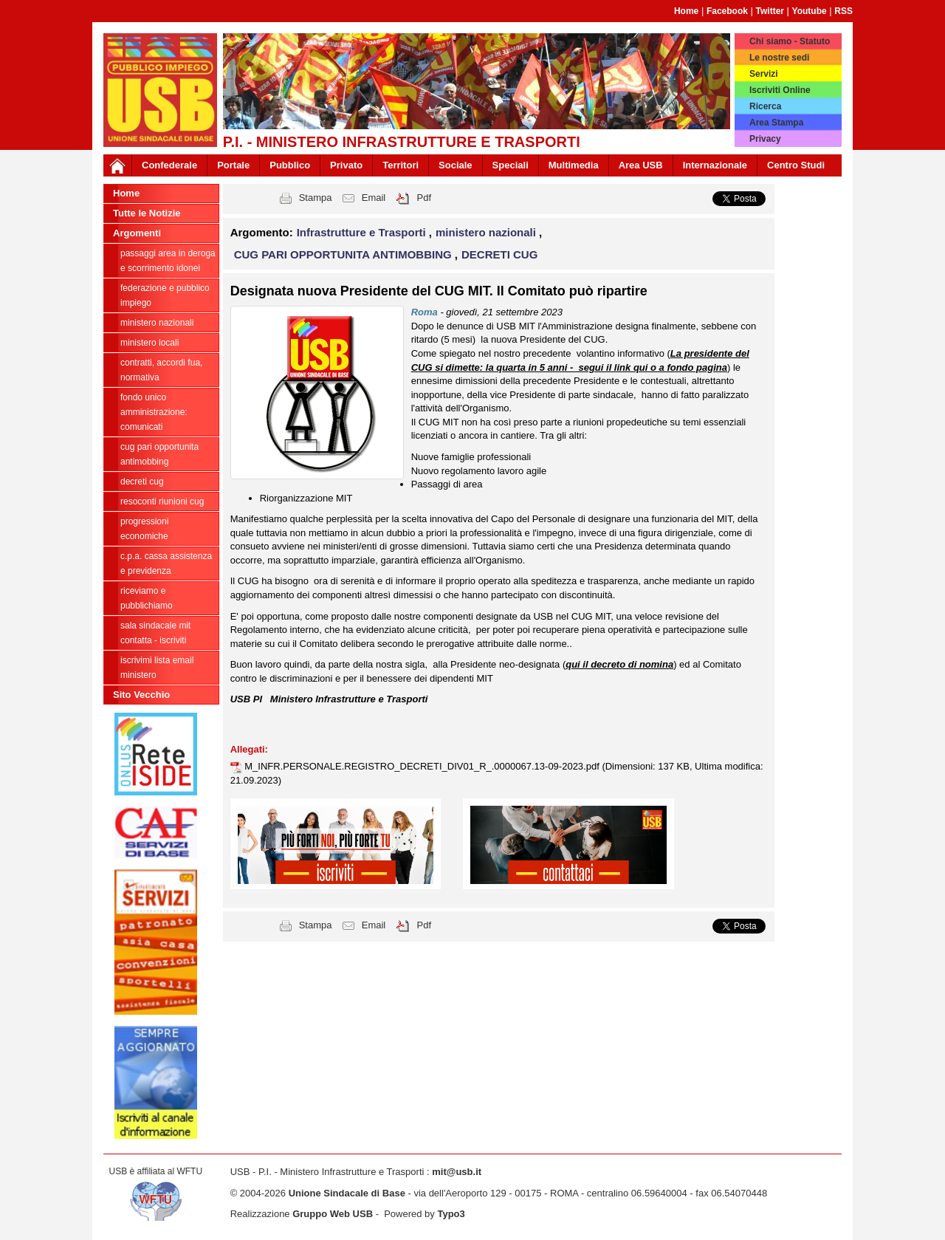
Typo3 (450, 1213)
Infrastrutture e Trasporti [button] (363, 232)
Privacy (765, 139)
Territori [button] (400, 165)
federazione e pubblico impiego (165, 295)
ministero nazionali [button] (487, 232)
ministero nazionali (156, 323)
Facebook (727, 11)
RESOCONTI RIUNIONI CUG (162, 501)
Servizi (763, 74)
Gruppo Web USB (332, 1213)
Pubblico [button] (289, 165)
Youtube (809, 11)
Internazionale (715, 165)
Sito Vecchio (141, 694)
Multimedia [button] (574, 165)
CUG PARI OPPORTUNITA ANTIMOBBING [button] (344, 254)
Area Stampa (776, 122)
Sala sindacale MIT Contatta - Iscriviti (155, 632)
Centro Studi (796, 165)
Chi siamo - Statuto (789, 41)
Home (686, 11)
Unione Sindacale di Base (347, 1193)
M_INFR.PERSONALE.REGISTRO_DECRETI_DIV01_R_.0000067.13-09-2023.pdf (423, 766)
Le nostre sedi (779, 57)
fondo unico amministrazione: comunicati (154, 412)
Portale (233, 165)
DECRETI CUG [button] (499, 254)
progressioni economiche (144, 528)
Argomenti (137, 233)
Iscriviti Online (780, 90)
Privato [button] (346, 165)
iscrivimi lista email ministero (156, 667)
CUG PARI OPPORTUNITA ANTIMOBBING (159, 454)
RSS (843, 11)
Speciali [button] (510, 165)
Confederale (169, 165)
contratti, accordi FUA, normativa (161, 370)
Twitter (770, 11)
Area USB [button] (641, 165)
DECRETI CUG (142, 481)
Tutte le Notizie (146, 213)
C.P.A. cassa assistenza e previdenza (166, 563)
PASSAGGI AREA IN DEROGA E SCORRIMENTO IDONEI (168, 260)
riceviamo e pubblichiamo (146, 598)
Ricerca (765, 106)
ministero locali (149, 343)
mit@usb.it (456, 1171)
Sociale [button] (455, 165)
